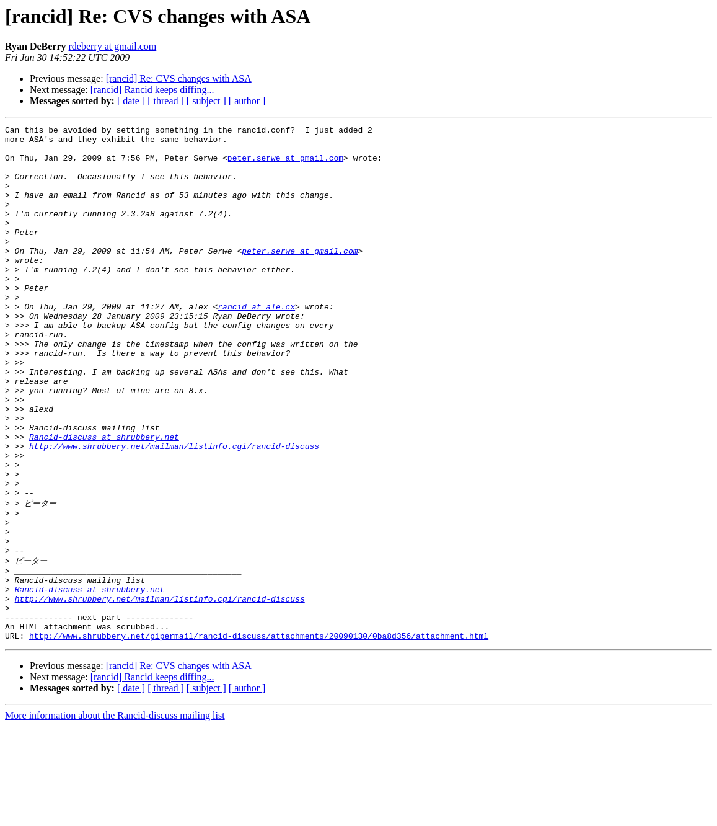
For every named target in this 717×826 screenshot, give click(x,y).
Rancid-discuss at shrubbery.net (104, 499)
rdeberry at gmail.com (113, 46)
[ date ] (131, 100)
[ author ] (247, 100)
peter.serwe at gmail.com (285, 165)
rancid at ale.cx (256, 343)
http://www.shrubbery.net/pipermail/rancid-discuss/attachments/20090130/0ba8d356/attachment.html (258, 735)
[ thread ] (165, 100)
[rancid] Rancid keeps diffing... (152, 89)
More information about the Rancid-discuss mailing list (115, 815)
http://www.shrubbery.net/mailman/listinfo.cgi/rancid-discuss (174, 511)
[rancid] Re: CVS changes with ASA (179, 78)
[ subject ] (206, 100)
